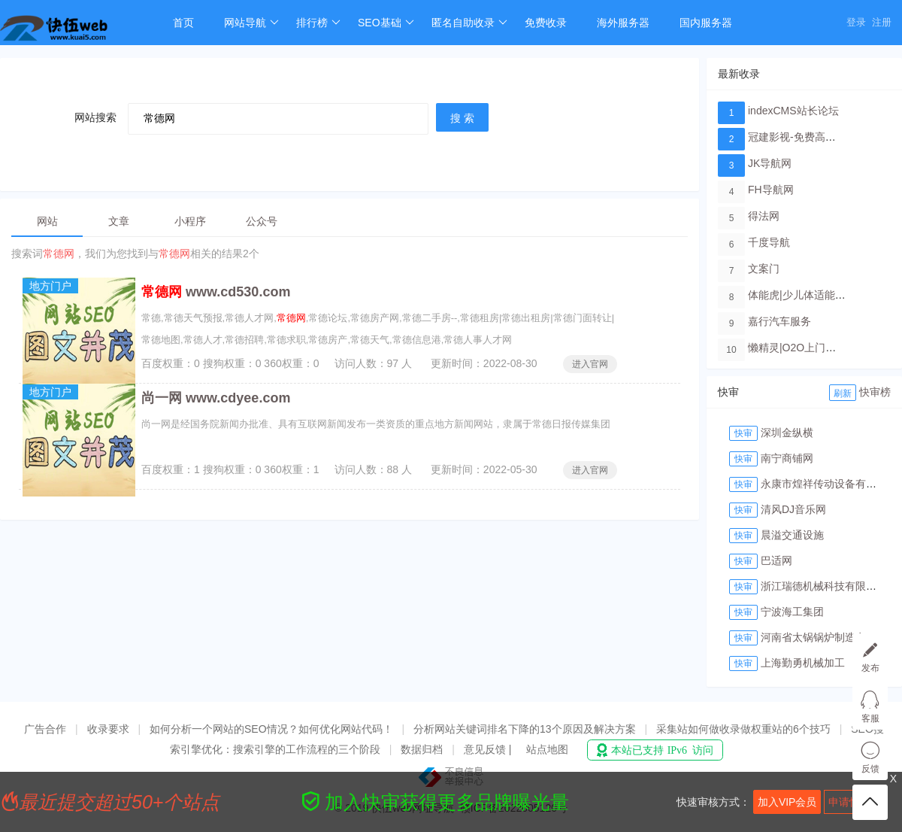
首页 (183, 23)
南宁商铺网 (787, 458)
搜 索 (462, 118)
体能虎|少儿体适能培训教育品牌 (823, 295)
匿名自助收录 (469, 22)
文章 (118, 221)
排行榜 (318, 22)
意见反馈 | (489, 749)
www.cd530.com (215, 291)
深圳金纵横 (787, 433)
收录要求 (108, 729)
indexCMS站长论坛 (793, 111)
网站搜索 (95, 117)
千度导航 (769, 242)
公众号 (261, 221)
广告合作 (45, 729)
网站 (47, 221)
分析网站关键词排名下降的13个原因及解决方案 (524, 729)
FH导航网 (771, 190)
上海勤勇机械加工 (803, 663)
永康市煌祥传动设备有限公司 (829, 484)
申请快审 (849, 802)
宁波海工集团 (792, 612)
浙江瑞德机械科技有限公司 (824, 586)
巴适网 (776, 560)
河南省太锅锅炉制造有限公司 (829, 637)
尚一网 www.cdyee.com (215, 397)
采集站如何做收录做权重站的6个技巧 (743, 729)
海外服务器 (623, 23)
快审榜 (875, 392)
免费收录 (546, 23)
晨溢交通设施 (792, 535)
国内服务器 (706, 23)
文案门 (763, 269)
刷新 (843, 393)
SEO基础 (386, 22)
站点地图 (547, 749)
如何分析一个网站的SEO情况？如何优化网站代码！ (271, 729)
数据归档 (422, 749)
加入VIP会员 (787, 802)
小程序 (190, 221)
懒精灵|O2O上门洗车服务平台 (818, 348)
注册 (881, 22)
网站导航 (251, 22)
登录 (856, 22)
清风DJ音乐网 (793, 509)
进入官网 (590, 364)
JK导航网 (770, 163)
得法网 (763, 216)
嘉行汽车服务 (779, 321)
